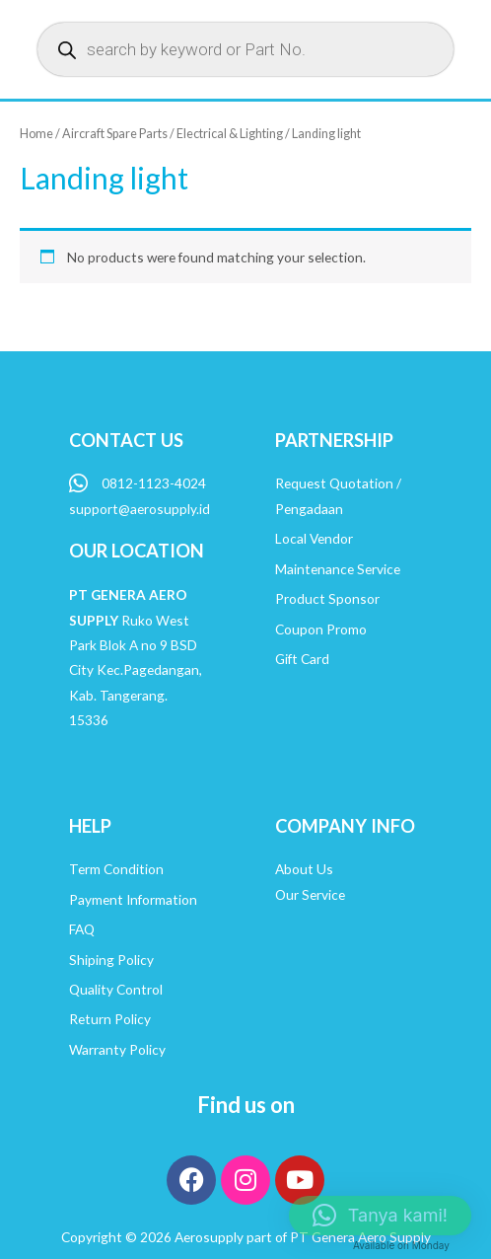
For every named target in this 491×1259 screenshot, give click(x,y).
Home (36, 133)
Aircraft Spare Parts (115, 133)
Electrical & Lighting (229, 133)
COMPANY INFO (345, 826)
